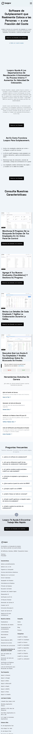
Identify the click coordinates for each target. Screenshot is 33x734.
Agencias (3, 637)
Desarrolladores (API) (6, 640)
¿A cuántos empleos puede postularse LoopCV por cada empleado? (14, 470)
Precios (19, 630)
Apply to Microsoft (6, 683)
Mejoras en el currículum (8, 575)
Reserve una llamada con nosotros (12, 243)
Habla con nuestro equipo (17, 43)
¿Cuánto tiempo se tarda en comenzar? (15, 494)
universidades (4, 631)
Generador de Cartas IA (7, 602)
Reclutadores (4, 634)
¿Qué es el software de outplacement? (15, 457)
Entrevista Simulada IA (7, 608)
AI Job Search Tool (6, 731)
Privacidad (3, 555)
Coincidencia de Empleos (7, 583)
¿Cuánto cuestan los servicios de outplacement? (13, 507)
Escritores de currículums (8, 645)
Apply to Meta (5, 680)
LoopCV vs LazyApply (23, 639)
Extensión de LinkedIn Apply (8, 591)
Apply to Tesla (5, 691)
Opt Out (9, 370)
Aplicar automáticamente (8, 564)
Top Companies (5, 672)
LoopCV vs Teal (22, 650)
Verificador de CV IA (6, 597)
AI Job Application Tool (7, 725)
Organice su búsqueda (7, 569)
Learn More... (21, 365)
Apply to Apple (5, 686)
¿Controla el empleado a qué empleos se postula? (15, 477)
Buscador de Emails (6, 588)
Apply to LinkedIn (6, 694)
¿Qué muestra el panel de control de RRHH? (17, 483)
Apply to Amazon (5, 675)
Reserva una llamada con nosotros (16, 37)
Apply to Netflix (5, 689)
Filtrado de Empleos (6, 586)
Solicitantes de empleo (7, 624)
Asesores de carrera (6, 642)
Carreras (20, 624)
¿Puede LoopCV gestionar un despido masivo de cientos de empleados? (16, 500)
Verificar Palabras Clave (9, 421)
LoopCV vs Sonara (22, 642)
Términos (3, 554)
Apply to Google (5, 678)
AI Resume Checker (6, 599)
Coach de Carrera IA (6, 610)
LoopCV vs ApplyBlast (23, 645)
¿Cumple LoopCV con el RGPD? (13, 488)
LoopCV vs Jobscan (23, 656)
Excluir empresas (5, 577)
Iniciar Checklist (7, 434)
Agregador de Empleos (7, 580)
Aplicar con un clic (6, 566)
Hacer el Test (7, 397)
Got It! (23, 370)
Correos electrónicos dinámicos (9, 572)
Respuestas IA (5, 594)
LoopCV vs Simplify (23, 653)
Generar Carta (7, 409)
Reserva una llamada (17, 125)
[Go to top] (16, 515)
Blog (19, 627)
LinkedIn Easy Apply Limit (8, 701)
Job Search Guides (6, 698)
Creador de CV (5, 605)
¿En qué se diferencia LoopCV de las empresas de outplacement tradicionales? (15, 463)
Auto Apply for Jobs (6, 728)
